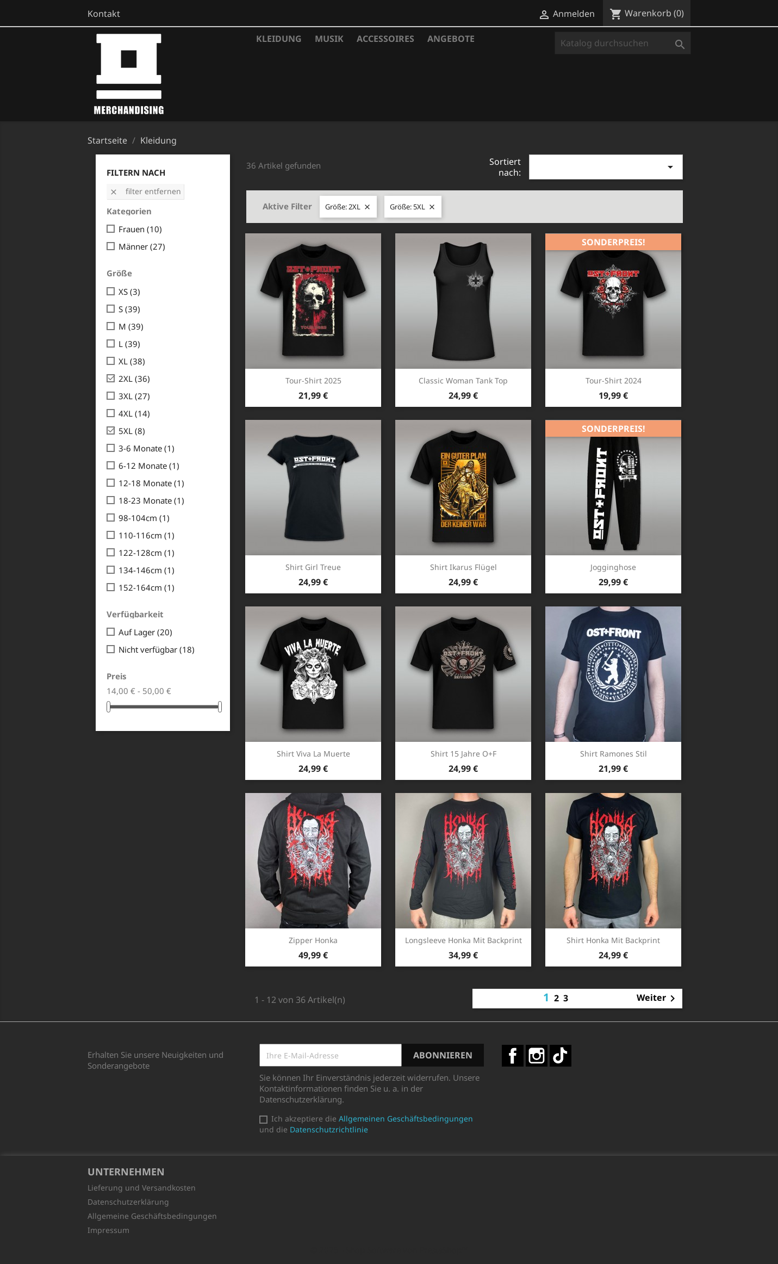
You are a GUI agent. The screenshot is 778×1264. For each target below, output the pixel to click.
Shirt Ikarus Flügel (463, 567)
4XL (134, 413)
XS (129, 291)
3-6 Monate (147, 448)
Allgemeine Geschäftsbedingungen (152, 1216)
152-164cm (147, 587)
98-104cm (144, 517)
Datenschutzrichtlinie (329, 1129)
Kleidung (279, 39)
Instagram (536, 1056)
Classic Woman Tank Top (463, 380)
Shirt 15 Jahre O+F (463, 753)
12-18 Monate (151, 483)
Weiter (658, 998)
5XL (132, 430)
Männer (142, 246)
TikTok (560, 1056)
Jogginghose (613, 567)
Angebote (451, 39)
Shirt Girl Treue (313, 567)
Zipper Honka (313, 940)
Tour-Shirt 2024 (614, 380)
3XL (134, 396)
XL (132, 361)
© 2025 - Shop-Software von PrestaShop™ (389, 1249)
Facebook (513, 1056)
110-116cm (147, 535)
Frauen (140, 229)
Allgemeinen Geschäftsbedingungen (406, 1118)
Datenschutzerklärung (128, 1202)
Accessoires (385, 39)
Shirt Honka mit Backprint (613, 940)
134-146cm (147, 570)
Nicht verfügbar (157, 649)
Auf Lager (145, 632)
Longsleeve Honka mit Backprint (463, 940)
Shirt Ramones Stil (613, 753)
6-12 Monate (149, 465)
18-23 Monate (151, 500)
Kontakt (104, 14)
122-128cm (147, 552)
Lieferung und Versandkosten (142, 1187)
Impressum (108, 1230)
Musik (329, 39)
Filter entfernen (145, 191)
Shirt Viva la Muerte (313, 753)
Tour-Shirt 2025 (313, 380)
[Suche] (623, 43)
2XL (134, 378)
